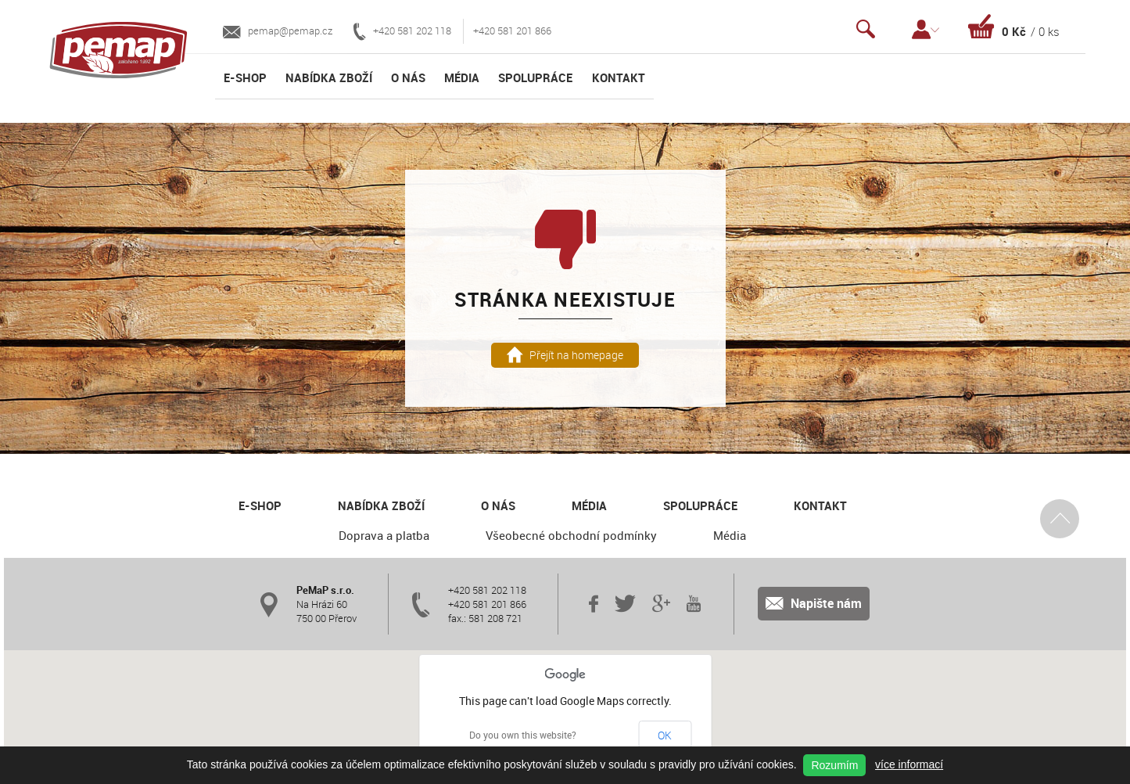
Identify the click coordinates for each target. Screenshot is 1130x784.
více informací (909, 764)
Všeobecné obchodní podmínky (571, 535)
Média (461, 77)
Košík (1014, 26)
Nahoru (1060, 517)
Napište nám (814, 603)
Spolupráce (535, 77)
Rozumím (834, 765)
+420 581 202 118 (402, 31)
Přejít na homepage (565, 355)
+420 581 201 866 (512, 30)
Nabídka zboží (328, 77)
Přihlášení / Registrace (925, 29)
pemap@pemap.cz (277, 30)
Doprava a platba (384, 535)
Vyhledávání (865, 29)
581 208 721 (495, 618)
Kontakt (618, 77)
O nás (408, 77)
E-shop (245, 77)
